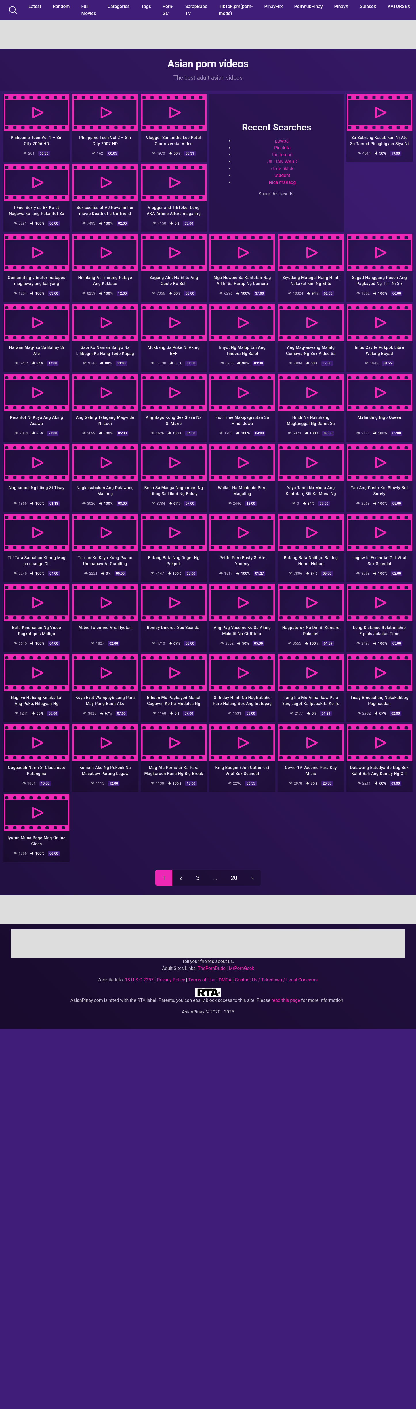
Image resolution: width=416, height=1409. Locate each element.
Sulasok (368, 6)
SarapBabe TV (196, 10)
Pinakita (282, 147)
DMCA (225, 976)
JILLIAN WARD (282, 161)
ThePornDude (211, 965)
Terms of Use (201, 976)
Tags (146, 6)
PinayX (341, 6)
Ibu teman (282, 154)
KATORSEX (399, 6)
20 (234, 874)
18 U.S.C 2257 (139, 976)
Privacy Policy (171, 976)
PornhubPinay (308, 6)
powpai (282, 140)
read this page (286, 997)
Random (61, 6)
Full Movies (88, 10)
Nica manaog (282, 182)
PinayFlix (273, 6)
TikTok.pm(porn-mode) (236, 10)
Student (282, 175)
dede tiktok (282, 168)
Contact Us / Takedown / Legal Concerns (276, 976)
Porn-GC (168, 10)
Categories (119, 6)
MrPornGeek (241, 965)
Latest (34, 6)
